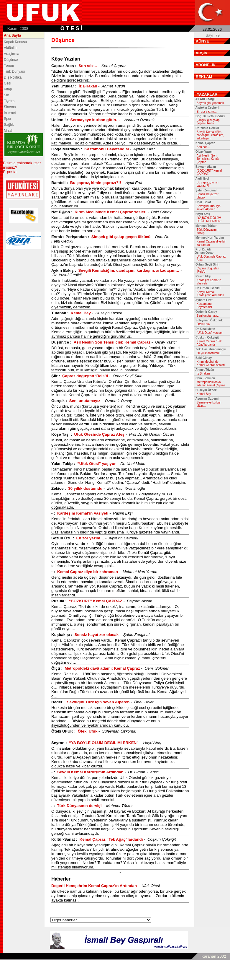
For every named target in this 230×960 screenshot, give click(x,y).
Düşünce (11, 60)
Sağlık (9, 125)
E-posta (10, 172)
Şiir (6, 95)
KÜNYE (202, 41)
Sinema (10, 107)
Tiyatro (9, 101)
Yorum (9, 66)
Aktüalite (10, 48)
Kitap (8, 89)
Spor (7, 119)
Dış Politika (13, 77)
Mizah (8, 130)
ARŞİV (201, 53)
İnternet (10, 113)
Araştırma (11, 54)
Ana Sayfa (12, 35)
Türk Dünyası (14, 71)
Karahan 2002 (213, 956)
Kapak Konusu (15, 42)
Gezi (7, 83)
